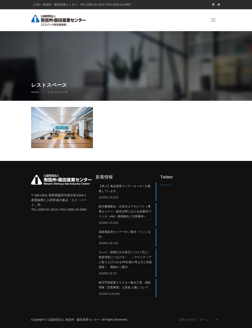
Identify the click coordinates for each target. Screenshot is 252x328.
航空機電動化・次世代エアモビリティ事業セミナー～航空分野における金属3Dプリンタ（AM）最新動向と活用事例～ (125, 211)
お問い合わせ (187, 319)
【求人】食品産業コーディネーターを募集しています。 (125, 188)
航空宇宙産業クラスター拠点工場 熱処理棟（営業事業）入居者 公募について (125, 285)
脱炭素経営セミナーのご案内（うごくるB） (125, 234)
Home (35, 92)
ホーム (203, 319)
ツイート (166, 185)
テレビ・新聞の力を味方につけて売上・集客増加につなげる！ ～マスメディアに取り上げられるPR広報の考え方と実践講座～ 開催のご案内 (125, 260)
